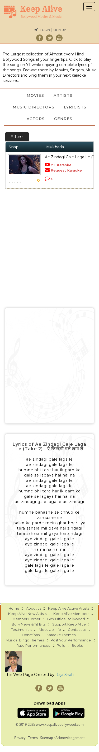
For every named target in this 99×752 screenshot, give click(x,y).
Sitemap (46, 737)
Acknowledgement (70, 737)
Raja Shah (64, 674)
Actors (36, 118)
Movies (35, 95)
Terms (33, 737)
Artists (63, 95)
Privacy (20, 737)
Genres (63, 118)
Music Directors (33, 107)
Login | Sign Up (53, 30)
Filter (17, 136)
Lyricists (75, 107)
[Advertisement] (49, 366)
